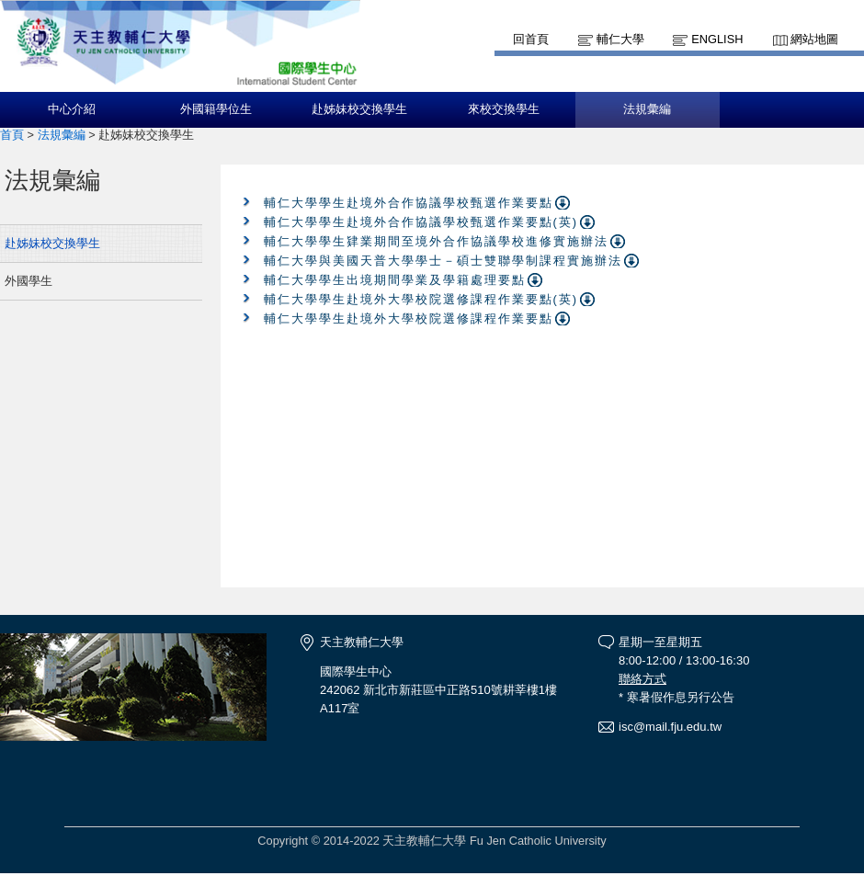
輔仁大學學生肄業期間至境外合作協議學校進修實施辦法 (436, 241)
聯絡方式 (642, 679)
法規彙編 (647, 109)
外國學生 (28, 281)
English (717, 39)
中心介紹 (72, 109)
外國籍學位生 (216, 109)
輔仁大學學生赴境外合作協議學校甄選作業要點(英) (421, 222)
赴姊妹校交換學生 (359, 109)
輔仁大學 (620, 39)
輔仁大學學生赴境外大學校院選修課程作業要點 (408, 318)
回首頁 (531, 39)
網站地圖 (814, 39)
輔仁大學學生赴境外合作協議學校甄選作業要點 (408, 203)
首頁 (12, 135)
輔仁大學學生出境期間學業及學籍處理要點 (395, 280)
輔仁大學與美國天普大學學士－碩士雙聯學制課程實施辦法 (443, 260)
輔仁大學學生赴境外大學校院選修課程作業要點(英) (421, 299)
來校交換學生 (504, 109)
